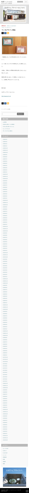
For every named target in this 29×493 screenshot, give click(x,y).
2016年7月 (5, 394)
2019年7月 (5, 315)
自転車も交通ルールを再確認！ (9, 124)
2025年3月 (5, 167)
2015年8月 (5, 418)
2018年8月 (5, 339)
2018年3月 (5, 350)
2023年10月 (5, 204)
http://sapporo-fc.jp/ (6, 96)
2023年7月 (5, 211)
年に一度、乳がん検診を (7, 130)
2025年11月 (5, 150)
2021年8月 (5, 261)
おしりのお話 (5, 448)
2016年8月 (5, 392)
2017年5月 (5, 372)
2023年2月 (5, 222)
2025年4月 (5, 165)
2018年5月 (5, 346)
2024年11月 (5, 176)
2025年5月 (5, 163)
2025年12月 (5, 148)
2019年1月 (5, 328)
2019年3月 (5, 324)
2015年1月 (5, 433)
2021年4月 (5, 270)
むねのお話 (13, 25)
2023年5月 (5, 215)
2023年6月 (5, 213)
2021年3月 (5, 272)
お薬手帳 (4, 122)
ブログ (3, 27)
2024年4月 (5, 191)
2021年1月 (5, 276)
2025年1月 (5, 172)
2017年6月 (5, 370)
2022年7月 (5, 237)
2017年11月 (5, 359)
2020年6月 (5, 291)
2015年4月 (5, 426)
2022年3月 (5, 246)
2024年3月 (5, 193)
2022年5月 (5, 241)
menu (26, 1)
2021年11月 (5, 254)
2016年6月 (5, 396)
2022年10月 (5, 230)
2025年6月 (5, 161)
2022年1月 (5, 250)
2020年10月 (5, 283)
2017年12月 (5, 357)
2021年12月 (5, 252)
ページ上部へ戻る (27, 491)
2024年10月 (5, 178)
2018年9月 (5, 337)
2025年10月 (5, 152)
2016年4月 (5, 400)
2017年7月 (5, 368)
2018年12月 (5, 331)
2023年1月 (5, 224)
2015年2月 (5, 431)
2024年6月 (5, 187)
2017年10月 (5, 361)
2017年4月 (5, 374)
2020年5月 (5, 294)
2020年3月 (5, 298)
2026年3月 (5, 141)
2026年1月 (5, 145)
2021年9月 (5, 259)
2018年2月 (5, 352)
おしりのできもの (6, 128)
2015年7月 (5, 420)
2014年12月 (5, 435)
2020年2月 (5, 300)
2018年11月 (5, 333)
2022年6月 (5, 239)
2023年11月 (5, 202)
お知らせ (9, 25)
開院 (4, 463)
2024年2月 (5, 196)
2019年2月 (5, 326)
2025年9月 (5, 154)
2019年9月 (5, 311)
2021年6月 (5, 265)
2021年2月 (5, 274)
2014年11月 (5, 437)
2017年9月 (5, 363)
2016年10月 (5, 387)
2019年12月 (5, 304)
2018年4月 (5, 348)
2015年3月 (5, 429)
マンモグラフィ (8, 27)
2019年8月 (5, 313)
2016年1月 (5, 407)
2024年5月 (5, 189)
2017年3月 (5, 376)
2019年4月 (5, 322)
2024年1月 (5, 198)
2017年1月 (5, 381)
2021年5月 (5, 267)
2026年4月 (5, 139)
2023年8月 (5, 209)
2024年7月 (5, 185)
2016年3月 (5, 402)
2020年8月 (5, 287)
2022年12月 (5, 226)
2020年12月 (5, 278)
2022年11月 (5, 228)
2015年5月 (5, 424)
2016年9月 (5, 389)
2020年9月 (5, 285)
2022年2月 (5, 248)
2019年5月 (5, 320)
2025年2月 (5, 169)
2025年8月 (5, 156)
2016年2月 (5, 405)
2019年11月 (5, 307)
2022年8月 (5, 235)
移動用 (4, 461)
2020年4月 (5, 296)
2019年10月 (5, 309)
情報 (4, 459)
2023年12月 (5, 200)
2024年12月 (5, 174)
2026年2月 (5, 143)
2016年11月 (5, 385)
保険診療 (4, 457)
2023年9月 (5, 206)
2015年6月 (5, 422)
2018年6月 (5, 344)
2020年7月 (5, 289)
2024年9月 (5, 180)
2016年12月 (5, 383)
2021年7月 (5, 263)
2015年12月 (5, 409)
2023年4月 (5, 217)
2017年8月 (5, 365)
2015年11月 (5, 411)
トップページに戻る (6, 109)
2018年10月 (5, 335)
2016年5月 (5, 398)
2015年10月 (5, 413)
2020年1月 (5, 302)
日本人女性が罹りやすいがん (8, 126)
